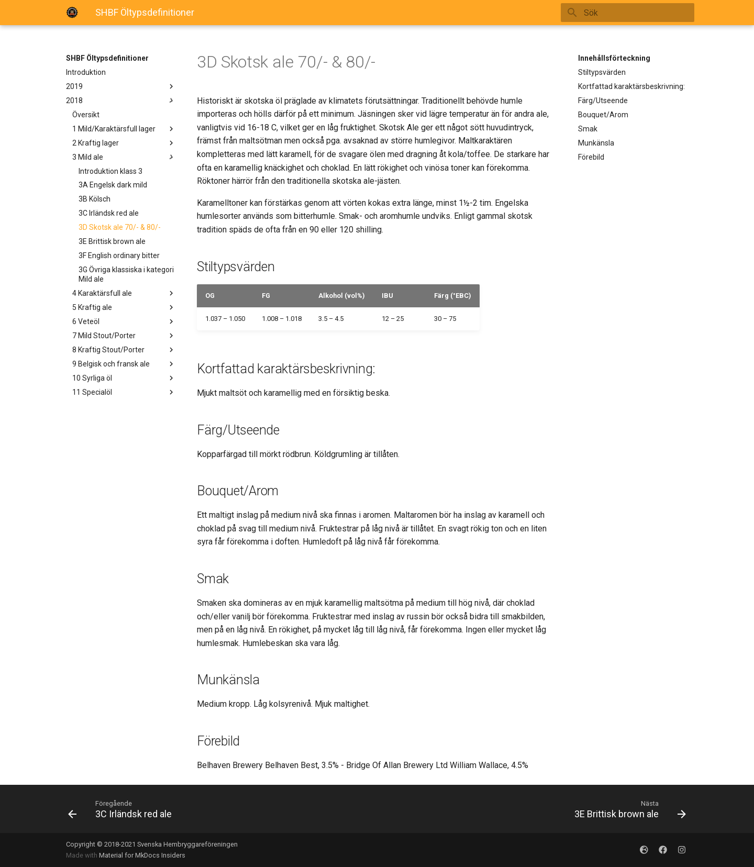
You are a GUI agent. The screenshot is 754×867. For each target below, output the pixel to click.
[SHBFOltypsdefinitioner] (72, 12)
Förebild (591, 157)
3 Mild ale (124, 157)
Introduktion (86, 72)
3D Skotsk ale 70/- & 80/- (120, 227)
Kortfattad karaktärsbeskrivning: (631, 86)
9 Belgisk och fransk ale (124, 364)
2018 (121, 100)
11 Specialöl (124, 392)
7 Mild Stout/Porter (124, 335)
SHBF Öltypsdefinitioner (107, 58)
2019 (121, 86)
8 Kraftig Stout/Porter (124, 349)
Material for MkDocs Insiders (142, 855)
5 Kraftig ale (124, 307)
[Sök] (633, 12)
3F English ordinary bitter (119, 255)
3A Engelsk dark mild (113, 185)
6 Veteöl (124, 321)
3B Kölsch (94, 199)
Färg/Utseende (603, 100)
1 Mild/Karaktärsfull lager (124, 129)
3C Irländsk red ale (109, 213)
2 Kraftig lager (124, 143)
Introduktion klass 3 (110, 171)
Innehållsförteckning (614, 58)
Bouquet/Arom (603, 114)
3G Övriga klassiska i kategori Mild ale (126, 274)
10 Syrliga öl (124, 378)
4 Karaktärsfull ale (124, 293)
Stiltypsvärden (602, 72)
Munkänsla (596, 143)
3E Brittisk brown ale (112, 241)
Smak (587, 129)
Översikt (85, 114)
